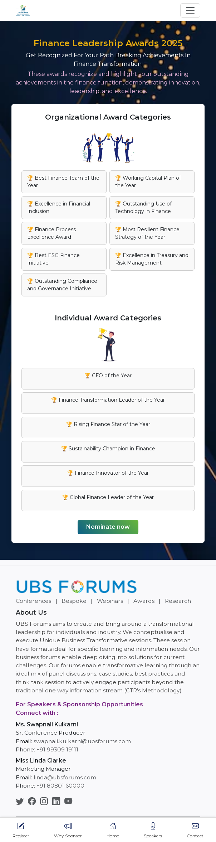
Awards (143, 600)
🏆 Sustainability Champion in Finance (108, 448)
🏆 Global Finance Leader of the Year (108, 497)
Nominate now (108, 526)
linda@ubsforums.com (65, 777)
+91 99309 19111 (57, 749)
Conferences (33, 600)
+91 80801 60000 (60, 785)
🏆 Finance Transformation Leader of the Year (108, 400)
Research (178, 600)
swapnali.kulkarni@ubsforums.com (82, 741)
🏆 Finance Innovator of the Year (108, 473)
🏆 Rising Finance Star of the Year (108, 424)
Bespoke (74, 600)
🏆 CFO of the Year (108, 375)
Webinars (110, 600)
